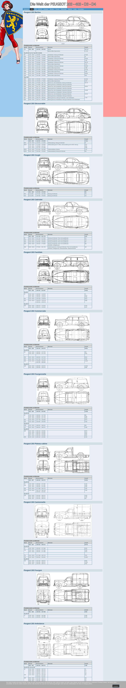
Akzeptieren (115, 686)
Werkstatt (63, 9)
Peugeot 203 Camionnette (34, 502)
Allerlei (70, 9)
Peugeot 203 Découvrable (34, 103)
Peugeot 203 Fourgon (33, 570)
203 (32, 9)
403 (35, 9)
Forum (57, 9)
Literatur (45, 9)
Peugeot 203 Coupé (32, 155)
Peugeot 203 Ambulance (34, 624)
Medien (52, 9)
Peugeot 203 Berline (32, 12)
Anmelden (81, 9)
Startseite (26, 9)
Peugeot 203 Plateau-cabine (35, 444)
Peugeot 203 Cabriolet (33, 200)
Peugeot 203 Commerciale (35, 311)
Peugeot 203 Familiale (33, 252)
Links (74, 9)
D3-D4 (40, 9)
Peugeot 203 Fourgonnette (35, 374)
